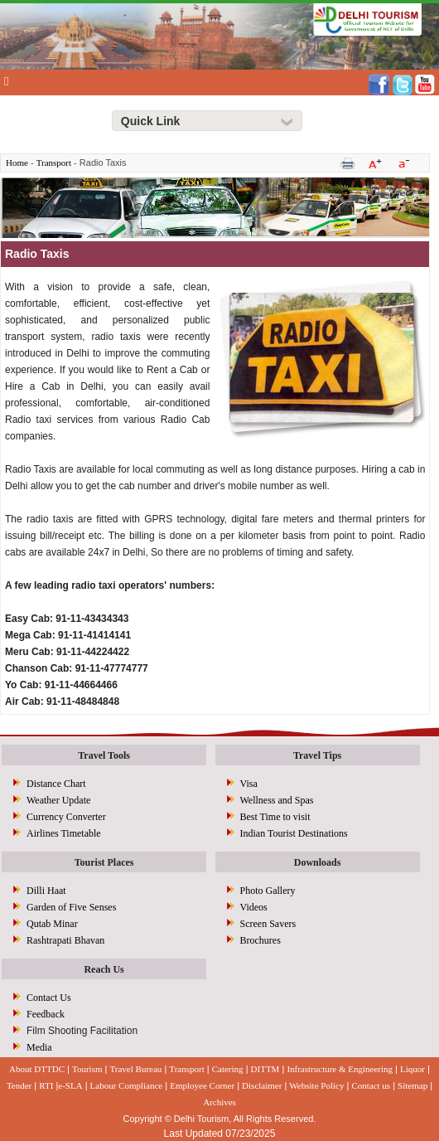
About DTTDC (37, 1069)
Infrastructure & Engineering (340, 1069)
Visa (249, 783)
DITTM (265, 1069)
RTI (46, 1085)
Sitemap (412, 1085)
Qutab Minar (52, 924)
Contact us (370, 1085)
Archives (219, 1102)
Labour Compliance (126, 1085)
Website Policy (316, 1085)
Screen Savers (268, 924)
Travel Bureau (135, 1069)
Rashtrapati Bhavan (65, 940)
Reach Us (103, 969)
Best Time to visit (275, 817)
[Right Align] (207, 120)
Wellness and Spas (277, 800)
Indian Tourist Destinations (294, 833)
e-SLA (70, 1085)
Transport (53, 163)
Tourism (87, 1069)
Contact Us (49, 997)
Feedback (46, 1014)
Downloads (317, 862)
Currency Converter (66, 817)
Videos (254, 907)
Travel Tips (317, 755)
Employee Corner (202, 1085)
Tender (19, 1085)
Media (39, 1047)
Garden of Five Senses (71, 907)
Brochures (260, 940)
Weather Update (58, 800)
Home (17, 163)
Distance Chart (56, 783)
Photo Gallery (268, 890)
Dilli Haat (46, 890)
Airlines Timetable (64, 833)
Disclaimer (262, 1085)
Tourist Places (104, 862)
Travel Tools (104, 755)
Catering (228, 1069)
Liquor (412, 1069)
